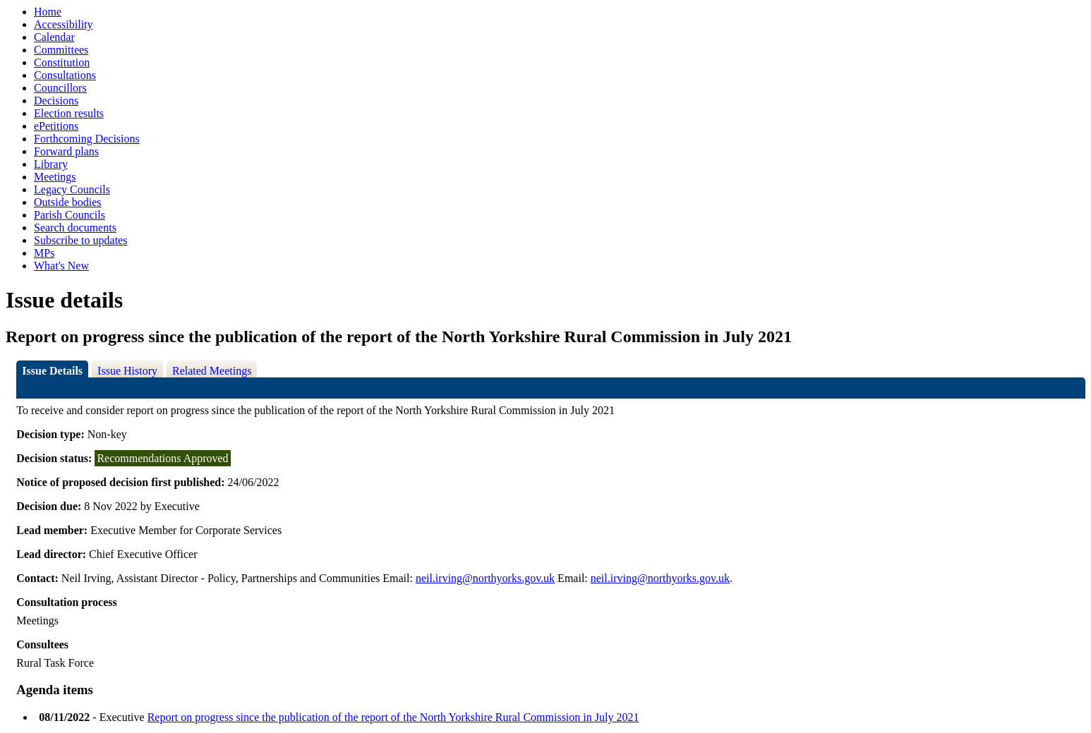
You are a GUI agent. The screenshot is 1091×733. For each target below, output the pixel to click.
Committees (61, 50)
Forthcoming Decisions (87, 139)
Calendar (54, 37)
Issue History (127, 371)
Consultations (65, 75)
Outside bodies (68, 202)
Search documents (75, 228)
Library (51, 164)
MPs (44, 253)
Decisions (56, 101)
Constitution (62, 62)
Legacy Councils (72, 189)
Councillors (60, 88)
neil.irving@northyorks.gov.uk (485, 578)
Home (47, 12)
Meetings (55, 177)
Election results (69, 113)
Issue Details (52, 371)
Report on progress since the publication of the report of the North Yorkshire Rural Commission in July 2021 (393, 717)
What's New (61, 266)
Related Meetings (211, 371)
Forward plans (66, 151)
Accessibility (63, 24)
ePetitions (56, 126)
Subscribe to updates (80, 240)
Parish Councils (69, 215)
